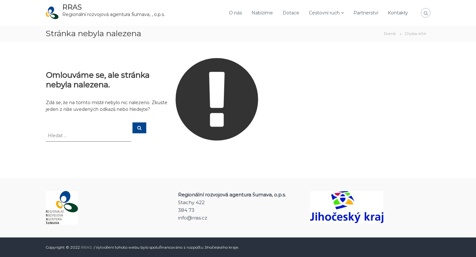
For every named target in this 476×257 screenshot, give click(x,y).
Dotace (291, 13)
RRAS (72, 7)
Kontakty (398, 13)
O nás (235, 13)
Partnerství (365, 13)
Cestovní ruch (324, 13)
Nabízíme (262, 13)
